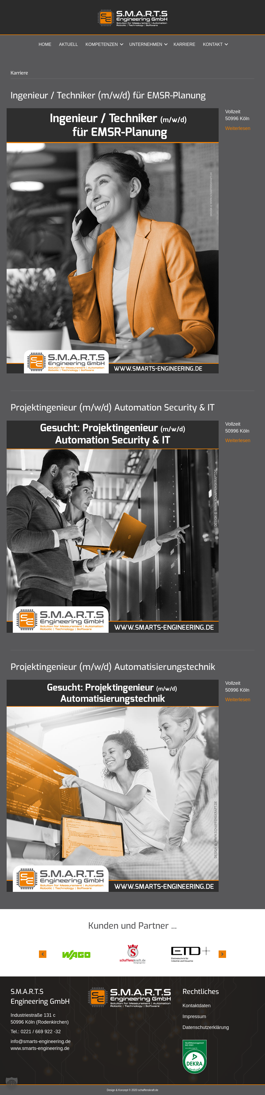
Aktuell (68, 44)
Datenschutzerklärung (206, 1027)
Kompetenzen (102, 44)
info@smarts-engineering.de (40, 1041)
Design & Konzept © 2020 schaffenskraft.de (132, 1090)
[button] (121, 44)
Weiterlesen (237, 128)
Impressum (194, 1016)
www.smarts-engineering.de (40, 1048)
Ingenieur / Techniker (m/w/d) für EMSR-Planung (108, 95)
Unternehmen (145, 44)
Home (45, 44)
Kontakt (213, 44)
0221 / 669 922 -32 (41, 1031)
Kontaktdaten (197, 1005)
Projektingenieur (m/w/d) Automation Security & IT (113, 407)
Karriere (184, 44)
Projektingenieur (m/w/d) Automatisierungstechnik (113, 667)
